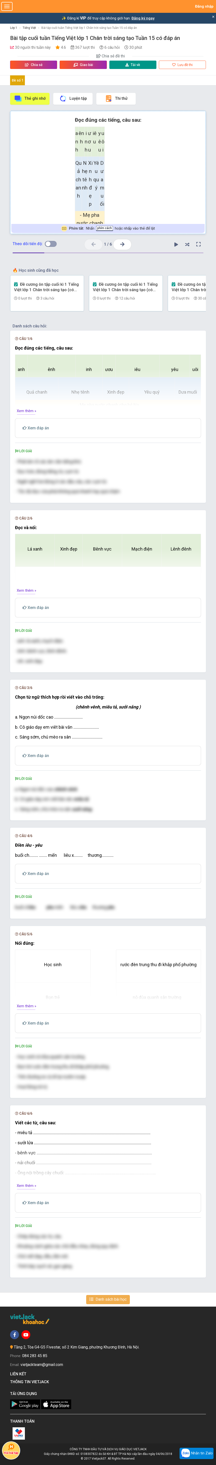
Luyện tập (73, 98)
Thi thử (116, 98)
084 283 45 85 (34, 1355)
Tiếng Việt (29, 28)
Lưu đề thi (182, 65)
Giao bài (83, 65)
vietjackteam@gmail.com (41, 1364)
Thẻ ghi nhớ (30, 98)
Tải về (132, 65)
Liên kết (19, 1374)
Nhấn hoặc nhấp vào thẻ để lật (108, 228)
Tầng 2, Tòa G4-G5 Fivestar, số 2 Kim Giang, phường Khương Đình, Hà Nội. (76, 1347)
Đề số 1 (17, 80)
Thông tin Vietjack (30, 1382)
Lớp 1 (13, 28)
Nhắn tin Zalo (196, 1453)
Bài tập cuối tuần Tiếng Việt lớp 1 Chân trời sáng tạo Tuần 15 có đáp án (89, 28)
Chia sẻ (34, 65)
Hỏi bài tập (11, 1449)
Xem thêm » (26, 411)
